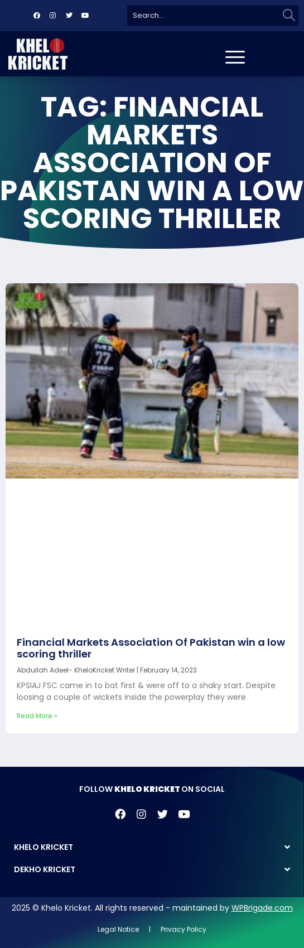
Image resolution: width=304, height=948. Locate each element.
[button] (152, 847)
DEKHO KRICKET (44, 869)
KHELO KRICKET (43, 847)
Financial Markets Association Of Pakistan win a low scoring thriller (151, 648)
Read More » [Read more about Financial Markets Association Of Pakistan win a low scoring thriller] (37, 715)
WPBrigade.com (262, 907)
